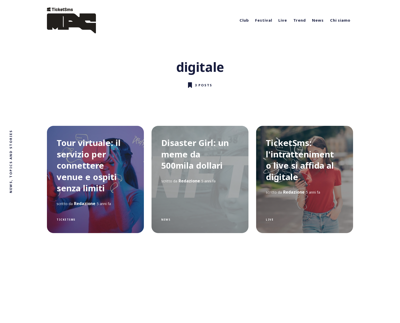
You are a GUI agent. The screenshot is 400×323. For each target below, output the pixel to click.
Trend (299, 20)
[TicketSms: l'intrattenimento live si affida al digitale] (304, 179)
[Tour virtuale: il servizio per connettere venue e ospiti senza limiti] (95, 179)
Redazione (84, 203)
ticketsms (66, 219)
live (269, 219)
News (318, 20)
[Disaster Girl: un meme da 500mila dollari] (200, 179)
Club (244, 20)
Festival (263, 20)
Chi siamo (340, 20)
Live (282, 20)
